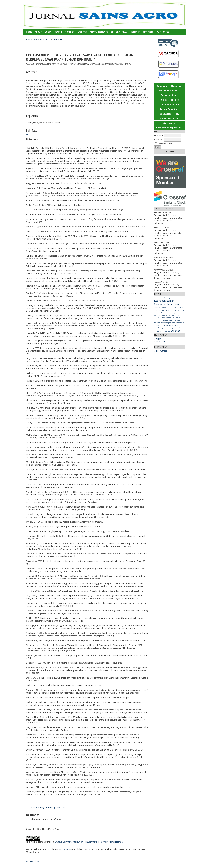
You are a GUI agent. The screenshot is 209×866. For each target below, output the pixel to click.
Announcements (99, 32)
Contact (135, 32)
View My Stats (32, 861)
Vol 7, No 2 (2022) (42, 39)
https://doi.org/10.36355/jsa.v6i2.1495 (48, 807)
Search (58, 32)
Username (159, 135)
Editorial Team (119, 32)
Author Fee (163, 32)
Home (29, 32)
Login (48, 32)
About (38, 32)
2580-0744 (66, 849)
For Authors (161, 350)
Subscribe (161, 341)
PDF (27, 134)
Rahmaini (57, 39)
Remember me (165, 143)
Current (69, 32)
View (158, 338)
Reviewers (148, 32)
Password (158, 139)
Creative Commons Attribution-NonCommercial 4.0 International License (88, 842)
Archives (82, 32)
